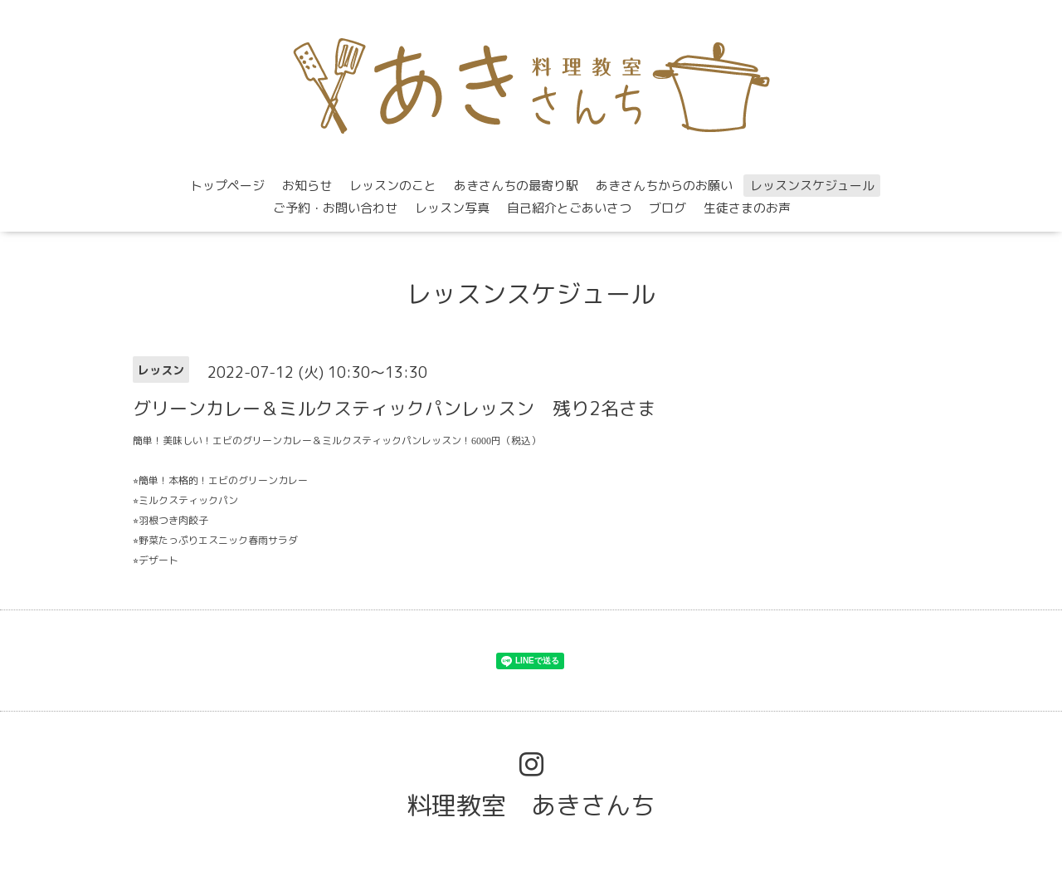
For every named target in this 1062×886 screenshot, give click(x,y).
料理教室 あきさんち (531, 805)
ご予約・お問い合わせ (335, 208)
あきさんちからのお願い (664, 185)
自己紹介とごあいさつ (569, 208)
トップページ (227, 185)
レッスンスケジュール (812, 185)
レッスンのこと (392, 185)
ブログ (667, 208)
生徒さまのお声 (747, 208)
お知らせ (307, 185)
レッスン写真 (452, 208)
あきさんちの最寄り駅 (516, 185)
